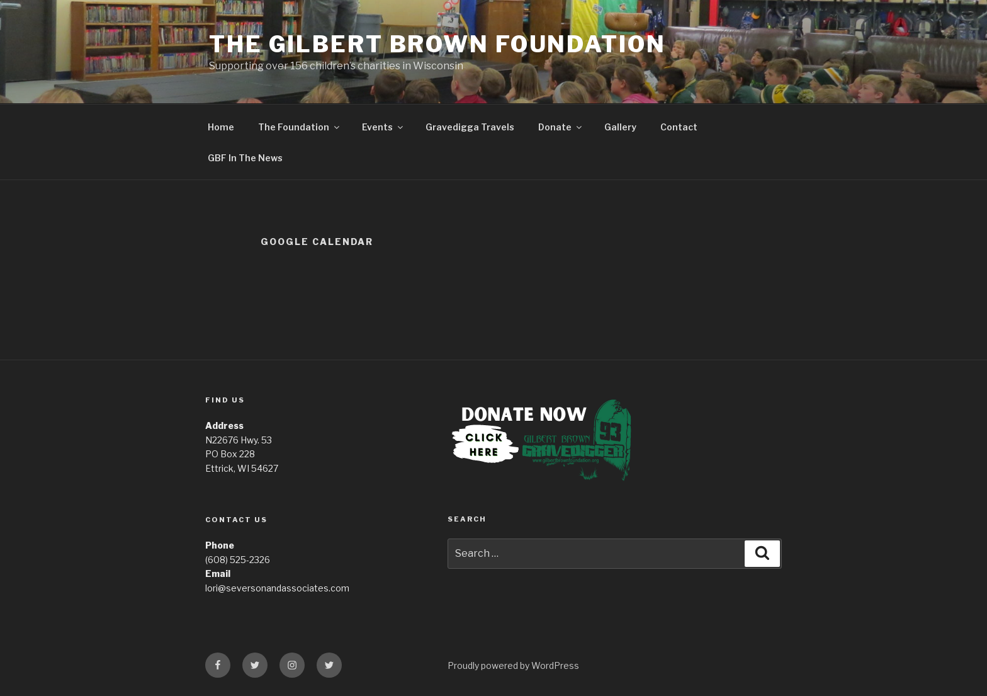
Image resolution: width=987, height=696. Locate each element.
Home (221, 127)
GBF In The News (245, 157)
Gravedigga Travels (470, 127)
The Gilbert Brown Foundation (437, 44)
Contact (678, 127)
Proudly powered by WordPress (513, 665)
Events (383, 127)
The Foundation (299, 127)
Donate (561, 127)
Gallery (620, 127)
